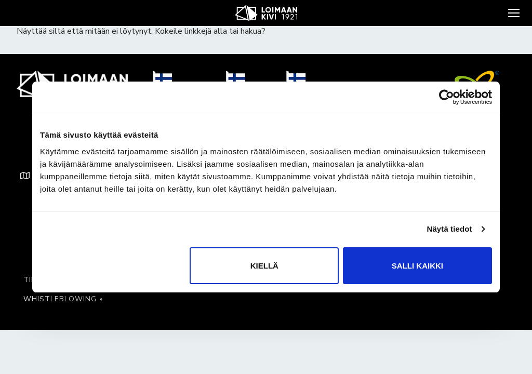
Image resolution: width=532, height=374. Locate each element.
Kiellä (264, 265)
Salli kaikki (417, 265)
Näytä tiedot (449, 228)
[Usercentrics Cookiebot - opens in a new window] (446, 97)
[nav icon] (513, 13)
